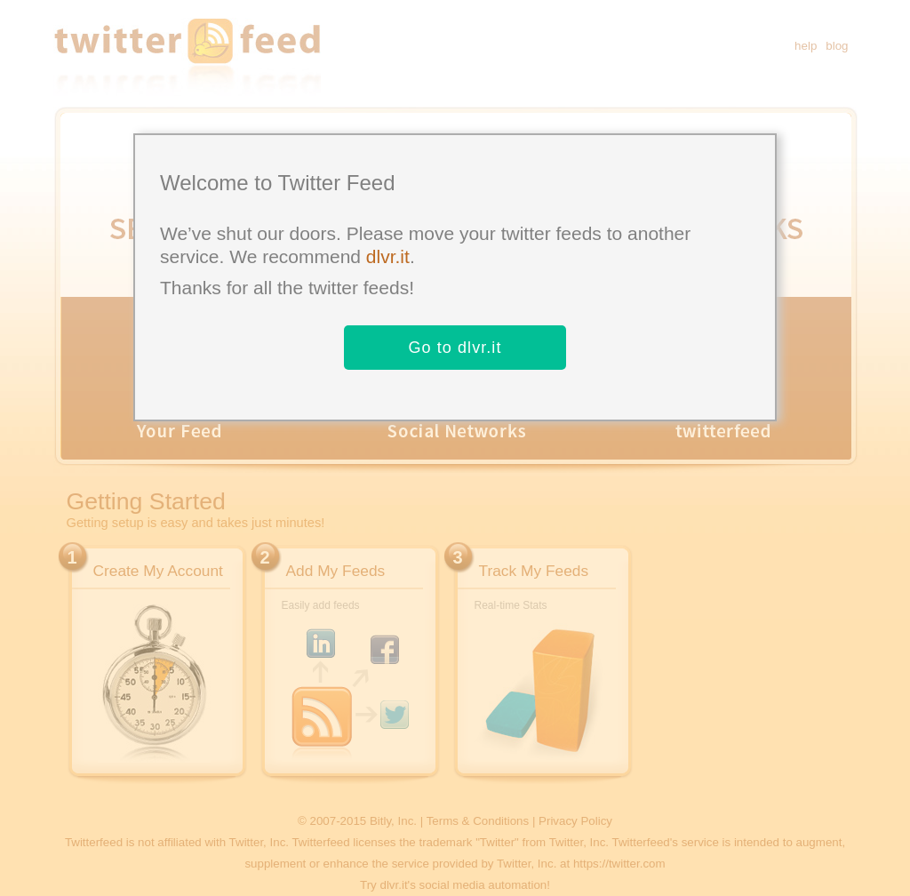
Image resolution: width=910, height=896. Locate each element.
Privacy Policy (575, 821)
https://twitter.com (619, 863)
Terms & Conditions (478, 821)
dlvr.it (388, 256)
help (805, 45)
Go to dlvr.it (454, 347)
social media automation (483, 885)
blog (837, 45)
